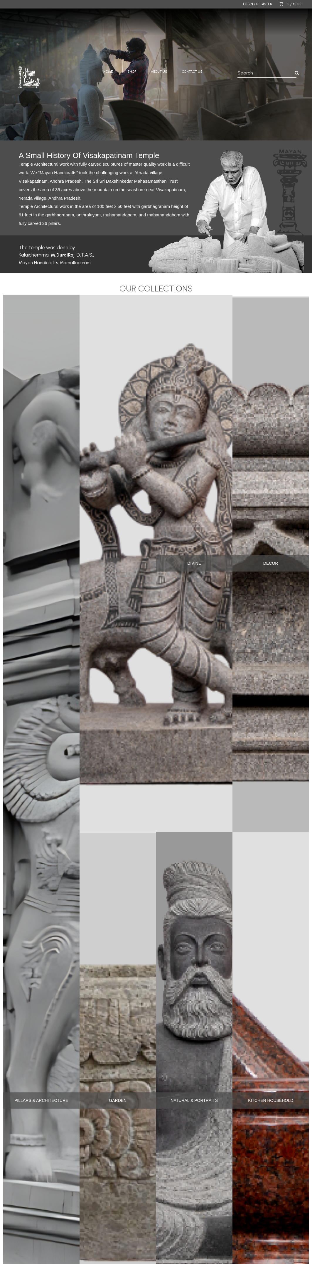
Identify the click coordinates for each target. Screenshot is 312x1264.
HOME (108, 72)
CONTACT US (192, 72)
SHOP (131, 72)
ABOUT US (159, 72)
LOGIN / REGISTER (257, 4)
